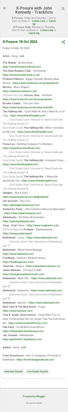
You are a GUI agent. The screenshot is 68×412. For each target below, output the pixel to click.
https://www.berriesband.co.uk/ (20, 91)
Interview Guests (13, 371)
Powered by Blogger (34, 396)
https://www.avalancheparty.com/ (22, 213)
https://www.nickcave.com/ (18, 310)
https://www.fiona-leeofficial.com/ (21, 148)
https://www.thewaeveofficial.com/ (22, 66)
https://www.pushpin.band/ (17, 233)
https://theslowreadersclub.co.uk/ (21, 74)
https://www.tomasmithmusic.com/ (28, 323)
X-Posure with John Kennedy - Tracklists (34, 10)
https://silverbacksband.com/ (19, 221)
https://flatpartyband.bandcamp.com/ (23, 331)
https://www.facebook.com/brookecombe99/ (28, 107)
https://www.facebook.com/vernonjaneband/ (27, 99)
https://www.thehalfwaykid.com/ (28, 115)
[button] (63, 42)
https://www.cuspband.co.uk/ (43, 225)
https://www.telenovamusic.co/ (43, 266)
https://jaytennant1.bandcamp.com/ (22, 339)
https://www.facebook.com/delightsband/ (26, 196)
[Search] (63, 9)
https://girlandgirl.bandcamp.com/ (21, 205)
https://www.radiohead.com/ (42, 237)
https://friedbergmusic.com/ (18, 262)
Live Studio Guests (37, 371)
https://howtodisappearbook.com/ (36, 359)
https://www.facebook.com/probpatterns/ (36, 83)
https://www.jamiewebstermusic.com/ (24, 274)
